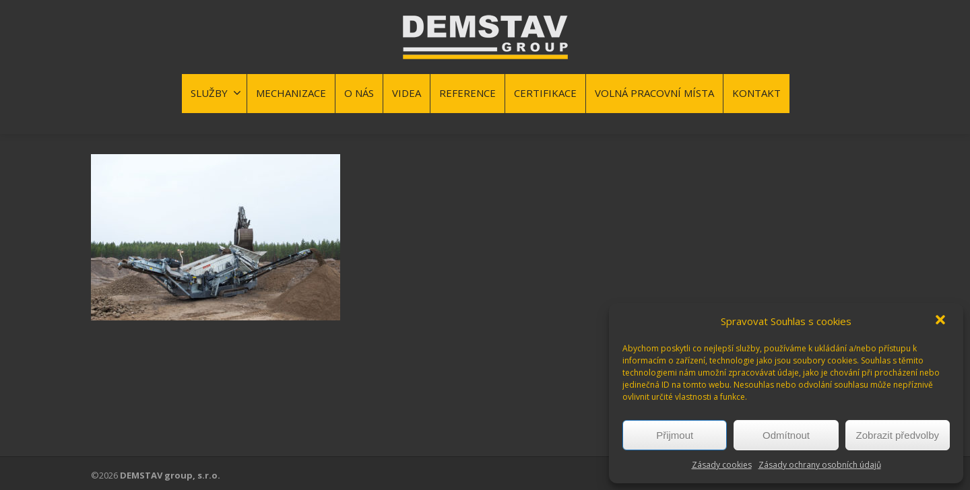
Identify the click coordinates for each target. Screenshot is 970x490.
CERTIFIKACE (545, 93)
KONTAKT (756, 93)
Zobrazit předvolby (897, 435)
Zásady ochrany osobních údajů (819, 464)
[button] (942, 321)
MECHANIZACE (291, 93)
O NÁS (359, 93)
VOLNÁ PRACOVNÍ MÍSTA (654, 93)
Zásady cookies (722, 464)
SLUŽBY (216, 93)
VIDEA (406, 93)
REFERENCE (467, 93)
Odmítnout (786, 435)
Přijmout (674, 435)
